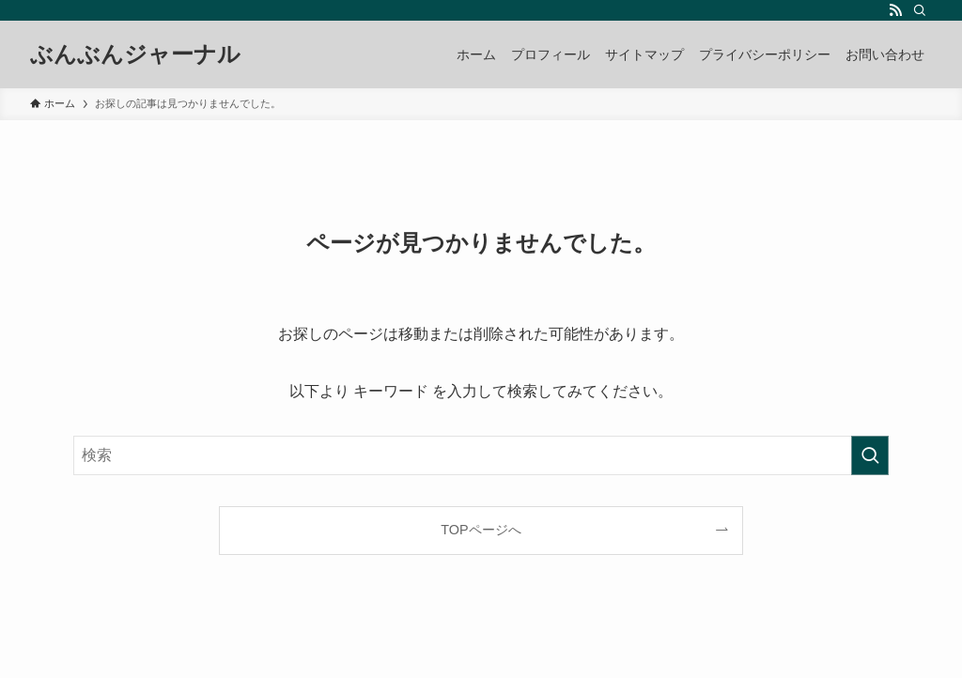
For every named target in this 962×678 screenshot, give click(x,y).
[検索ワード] (481, 455)
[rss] (895, 10)
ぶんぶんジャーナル (135, 54)
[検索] (920, 10)
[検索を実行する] (870, 455)
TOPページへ (480, 529)
